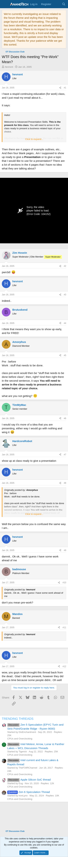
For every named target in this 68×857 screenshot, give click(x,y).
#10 (64, 582)
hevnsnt (9, 67)
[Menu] (5, 4)
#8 (65, 483)
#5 (65, 355)
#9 (65, 550)
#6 (65, 418)
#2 (65, 266)
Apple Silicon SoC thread (29, 779)
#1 (65, 87)
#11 (64, 627)
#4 (65, 323)
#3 (65, 294)
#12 (64, 666)
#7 (65, 454)
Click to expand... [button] (34, 139)
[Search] (63, 4)
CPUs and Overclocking (19, 738)
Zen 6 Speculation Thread (28, 791)
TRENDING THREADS (17, 719)
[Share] (60, 88)
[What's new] (56, 4)
